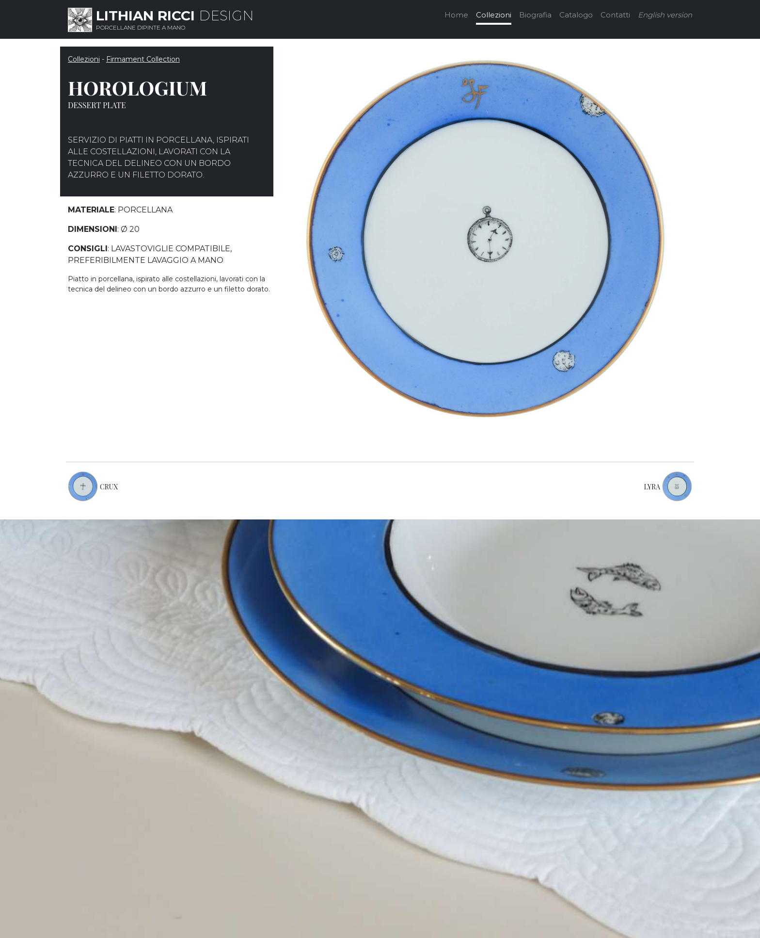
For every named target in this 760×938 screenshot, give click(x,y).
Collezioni (493, 14)
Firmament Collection (143, 59)
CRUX (109, 486)
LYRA (652, 486)
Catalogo (576, 14)
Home (456, 14)
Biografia (535, 14)
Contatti (615, 14)
